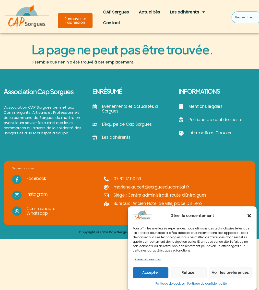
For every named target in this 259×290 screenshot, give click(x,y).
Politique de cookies (170, 283)
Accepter (150, 272)
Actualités (149, 12)
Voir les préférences (230, 272)
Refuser (189, 272)
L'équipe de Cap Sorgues (127, 124)
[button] (249, 215)
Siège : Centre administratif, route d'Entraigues (160, 200)
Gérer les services (148, 259)
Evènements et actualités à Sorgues (130, 108)
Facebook (36, 184)
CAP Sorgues (116, 12)
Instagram (37, 199)
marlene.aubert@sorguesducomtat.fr (151, 192)
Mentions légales (205, 106)
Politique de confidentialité (207, 283)
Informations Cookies (209, 133)
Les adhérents (188, 11)
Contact (111, 23)
